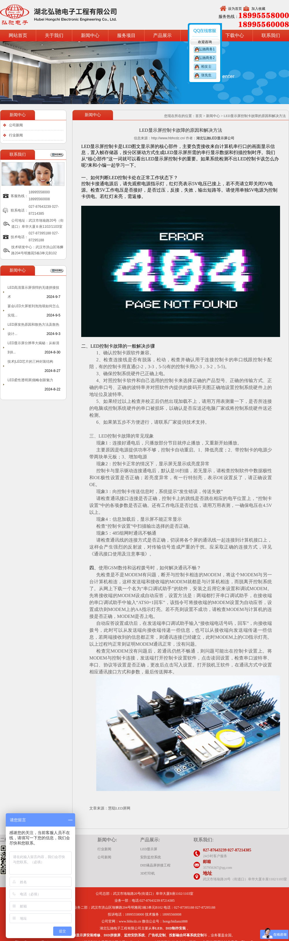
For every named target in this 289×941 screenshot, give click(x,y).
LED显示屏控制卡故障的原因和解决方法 (255, 116)
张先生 (206, 75)
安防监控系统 (150, 857)
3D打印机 (147, 873)
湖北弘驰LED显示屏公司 (215, 138)
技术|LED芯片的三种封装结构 (30, 362)
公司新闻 (16, 125)
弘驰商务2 (206, 58)
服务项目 (126, 35)
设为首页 (235, 9)
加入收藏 (258, 9)
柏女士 (206, 66)
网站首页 (18, 35)
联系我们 (271, 35)
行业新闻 (16, 135)
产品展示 (162, 35)
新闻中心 (90, 35)
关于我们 (54, 35)
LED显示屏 (148, 849)
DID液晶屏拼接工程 (155, 865)
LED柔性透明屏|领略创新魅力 (30, 380)
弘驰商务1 (206, 49)
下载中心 (234, 35)
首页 (198, 116)
